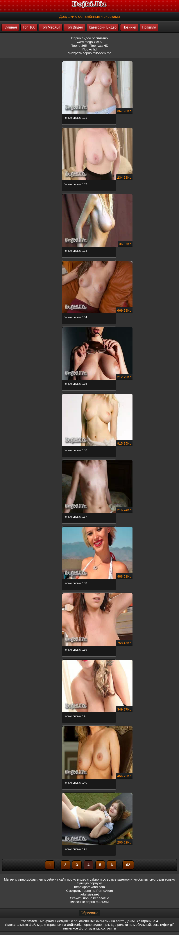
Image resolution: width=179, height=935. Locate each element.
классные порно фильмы (89, 902)
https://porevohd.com (89, 887)
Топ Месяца (50, 27)
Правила (149, 27)
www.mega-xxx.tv (89, 42)
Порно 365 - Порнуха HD (89, 45)
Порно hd (89, 49)
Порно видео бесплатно (89, 38)
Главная (10, 27)
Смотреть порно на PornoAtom (89, 890)
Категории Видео (102, 27)
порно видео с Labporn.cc (86, 879)
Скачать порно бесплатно (89, 898)
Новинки (129, 27)
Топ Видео (74, 27)
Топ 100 (29, 27)
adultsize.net (89, 894)
